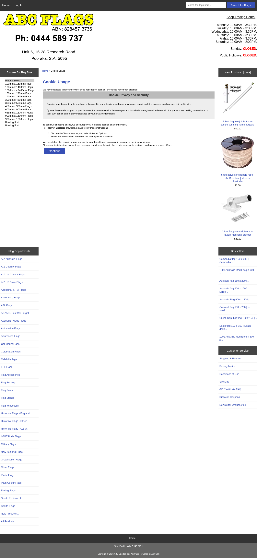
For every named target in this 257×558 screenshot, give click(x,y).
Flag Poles (7, 390)
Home (5, 5)
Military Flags (8, 444)
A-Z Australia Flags (11, 258)
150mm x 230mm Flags (20, 93)
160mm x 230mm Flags (20, 96)
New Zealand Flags (12, 451)
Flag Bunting (8, 382)
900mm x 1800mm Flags (20, 119)
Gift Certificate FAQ (230, 389)
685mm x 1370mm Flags (20, 112)
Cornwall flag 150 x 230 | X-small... (234, 309)
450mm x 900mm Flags (20, 106)
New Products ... (10, 513)
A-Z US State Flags (12, 282)
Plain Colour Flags (11, 482)
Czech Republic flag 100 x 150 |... (238, 317)
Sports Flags (8, 506)
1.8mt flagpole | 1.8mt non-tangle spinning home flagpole (237, 104)
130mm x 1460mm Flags (20, 87)
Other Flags (7, 467)
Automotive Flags (10, 328)
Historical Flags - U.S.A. (14, 428)
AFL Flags (6, 305)
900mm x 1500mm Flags (20, 115)
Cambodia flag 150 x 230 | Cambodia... (234, 260)
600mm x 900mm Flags (20, 109)
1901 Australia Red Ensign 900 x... (236, 271)
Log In (18, 5)
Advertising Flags (10, 297)
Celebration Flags (11, 351)
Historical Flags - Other (14, 421)
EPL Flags (6, 366)
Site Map (224, 381)
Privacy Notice (227, 366)
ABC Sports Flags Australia (126, 554)
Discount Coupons (229, 397)
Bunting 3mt (20, 122)
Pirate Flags (7, 475)
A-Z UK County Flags (13, 274)
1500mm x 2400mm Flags (20, 90)
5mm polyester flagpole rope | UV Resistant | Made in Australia (237, 159)
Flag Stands (7, 397)
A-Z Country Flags (11, 266)
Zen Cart (155, 554)
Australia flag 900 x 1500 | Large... (233, 290)
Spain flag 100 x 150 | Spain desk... (235, 327)
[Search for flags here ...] (206, 5)
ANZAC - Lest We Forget (15, 313)
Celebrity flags (9, 359)
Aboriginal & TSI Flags (13, 289)
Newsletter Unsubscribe (232, 404)
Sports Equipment (11, 498)
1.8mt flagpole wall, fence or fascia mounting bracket (237, 214)
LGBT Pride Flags (11, 436)
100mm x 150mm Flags (20, 83)
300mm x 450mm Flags (20, 99)
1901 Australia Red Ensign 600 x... (236, 338)
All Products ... (9, 521)
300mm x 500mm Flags (20, 103)
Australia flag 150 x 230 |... (234, 280)
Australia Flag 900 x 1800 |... (235, 299)
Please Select (20, 80)
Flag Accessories (10, 374)
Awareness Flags (10, 336)
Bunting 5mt (20, 125)
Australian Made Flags (13, 320)
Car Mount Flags (10, 343)
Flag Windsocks (10, 405)
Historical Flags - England (15, 413)
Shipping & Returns (230, 358)
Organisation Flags (11, 459)
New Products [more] (238, 72)
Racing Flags (8, 490)
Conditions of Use (229, 374)
